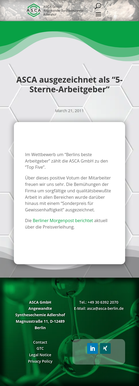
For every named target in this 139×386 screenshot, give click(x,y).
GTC (40, 348)
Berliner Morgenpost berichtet (63, 220)
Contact (40, 342)
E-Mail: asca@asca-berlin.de (99, 308)
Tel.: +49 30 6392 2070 (98, 302)
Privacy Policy (40, 361)
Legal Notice (40, 354)
